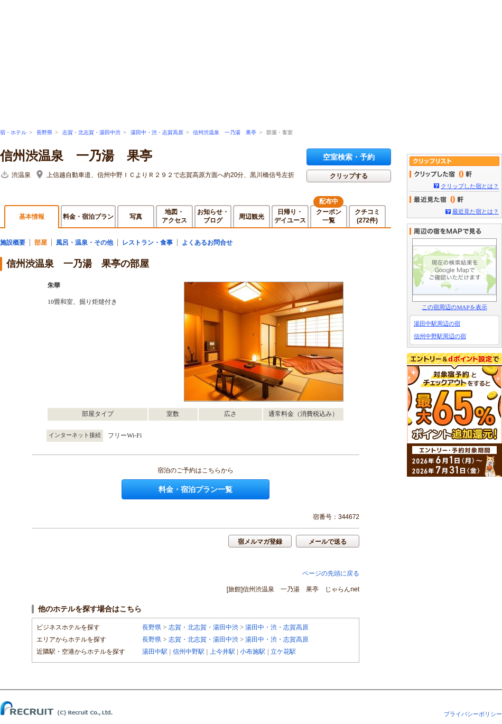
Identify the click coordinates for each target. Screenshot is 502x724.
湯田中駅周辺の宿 (437, 323)
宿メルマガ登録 (260, 541)
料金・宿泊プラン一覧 (196, 489)
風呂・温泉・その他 (84, 242)
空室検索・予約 (349, 157)
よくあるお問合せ (207, 242)
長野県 (44, 132)
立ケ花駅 (283, 651)
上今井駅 (222, 651)
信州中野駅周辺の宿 (440, 336)
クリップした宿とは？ (470, 186)
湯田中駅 (155, 651)
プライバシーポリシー (473, 714)
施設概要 (12, 242)
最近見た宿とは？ (475, 211)
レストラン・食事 (147, 242)
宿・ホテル (13, 132)
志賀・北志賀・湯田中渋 (91, 132)
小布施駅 (252, 651)
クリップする (349, 176)
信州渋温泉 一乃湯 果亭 (224, 132)
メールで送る (328, 541)
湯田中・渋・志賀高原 (157, 132)
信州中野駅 (188, 651)
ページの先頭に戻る (330, 573)
